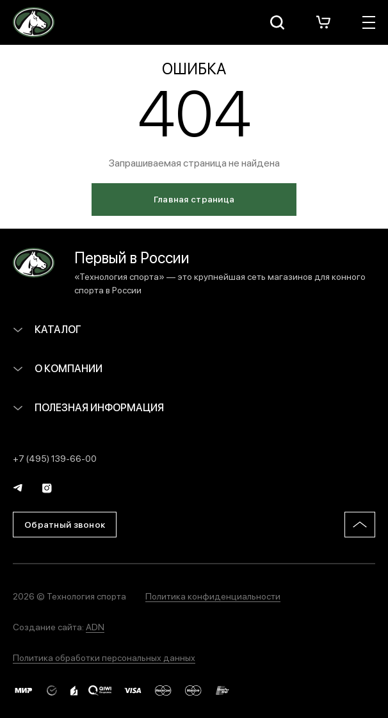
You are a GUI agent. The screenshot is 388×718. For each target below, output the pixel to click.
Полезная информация (88, 407)
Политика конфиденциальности (212, 595)
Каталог (47, 329)
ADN (95, 626)
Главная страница (194, 198)
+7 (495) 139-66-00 (55, 458)
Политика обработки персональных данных (104, 657)
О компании (57, 368)
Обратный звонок (64, 524)
